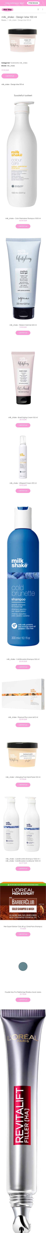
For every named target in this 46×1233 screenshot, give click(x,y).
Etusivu (3, 20)
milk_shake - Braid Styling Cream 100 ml (23, 417)
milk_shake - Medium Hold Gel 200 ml (23, 325)
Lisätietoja (10, 76)
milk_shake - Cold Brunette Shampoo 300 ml (23, 659)
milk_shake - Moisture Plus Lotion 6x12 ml (23, 717)
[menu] (43, 9)
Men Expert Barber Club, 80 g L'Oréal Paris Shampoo (23, 927)
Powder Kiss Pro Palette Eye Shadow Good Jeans (23, 992)
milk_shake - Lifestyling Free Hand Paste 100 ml (23, 777)
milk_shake (23, 63)
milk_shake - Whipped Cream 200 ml (23, 483)
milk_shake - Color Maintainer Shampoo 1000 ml (23, 218)
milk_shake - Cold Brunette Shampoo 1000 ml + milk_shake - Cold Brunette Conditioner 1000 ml (23, 860)
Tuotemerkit (14, 63)
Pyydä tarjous (33, 3)
